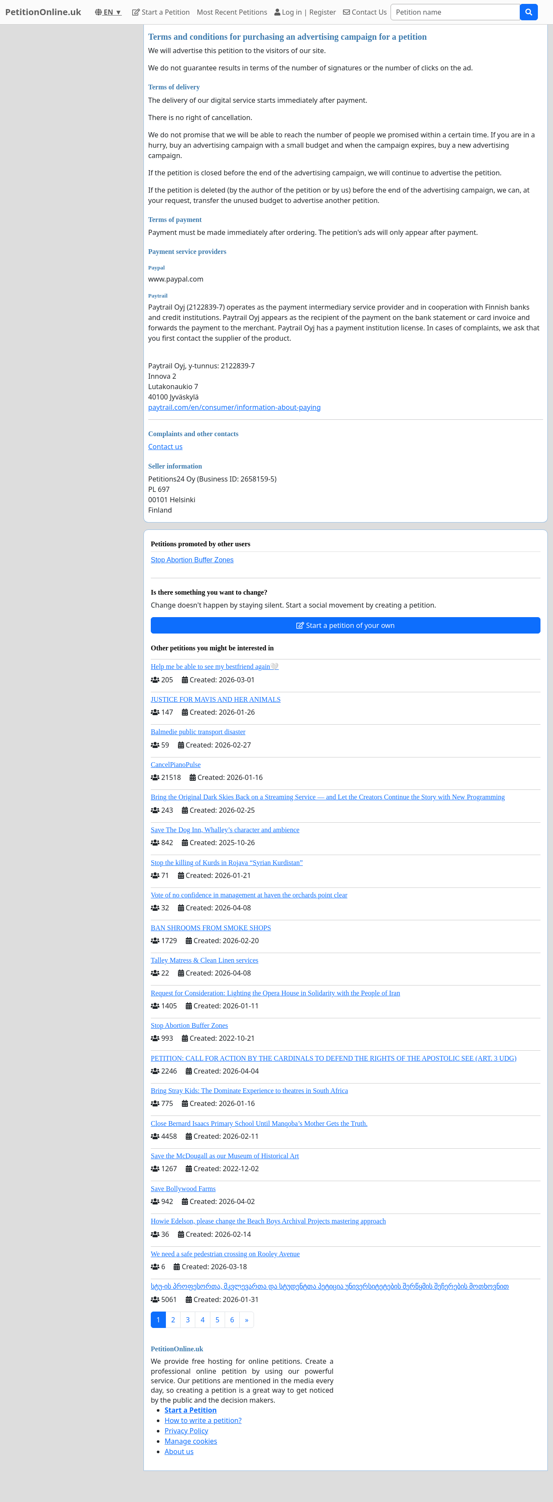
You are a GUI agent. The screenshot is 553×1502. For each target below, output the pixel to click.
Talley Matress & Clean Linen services (204, 960)
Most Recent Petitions (232, 12)
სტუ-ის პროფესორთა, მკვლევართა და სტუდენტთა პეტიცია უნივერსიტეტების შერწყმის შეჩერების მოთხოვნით (330, 1286)
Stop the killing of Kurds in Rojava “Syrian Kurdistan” (227, 862)
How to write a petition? (203, 1420)
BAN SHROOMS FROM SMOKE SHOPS (211, 928)
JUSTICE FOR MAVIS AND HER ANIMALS (216, 699)
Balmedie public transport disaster (198, 731)
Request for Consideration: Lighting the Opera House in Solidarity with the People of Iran (275, 993)
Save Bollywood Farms (183, 1188)
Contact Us (365, 12)
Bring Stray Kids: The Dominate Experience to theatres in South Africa (249, 1090)
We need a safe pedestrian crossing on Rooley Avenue (225, 1254)
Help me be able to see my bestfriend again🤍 (215, 666)
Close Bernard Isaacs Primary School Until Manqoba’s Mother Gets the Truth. (259, 1123)
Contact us (165, 446)
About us (179, 1451)
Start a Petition (161, 12)
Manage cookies (191, 1441)
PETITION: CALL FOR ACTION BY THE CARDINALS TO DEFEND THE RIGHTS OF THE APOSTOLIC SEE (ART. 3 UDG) (333, 1058)
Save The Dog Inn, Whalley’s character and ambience (225, 829)
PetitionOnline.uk (43, 12)
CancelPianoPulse (176, 764)
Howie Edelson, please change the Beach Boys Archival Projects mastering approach (268, 1221)
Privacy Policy (186, 1430)
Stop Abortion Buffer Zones (192, 560)
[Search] (455, 12)
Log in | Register (305, 12)
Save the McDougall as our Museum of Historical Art (225, 1156)
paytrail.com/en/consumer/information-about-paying (234, 407)
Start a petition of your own (345, 625)
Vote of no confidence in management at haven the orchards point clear (249, 895)
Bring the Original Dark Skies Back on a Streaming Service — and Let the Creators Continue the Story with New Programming (328, 797)
